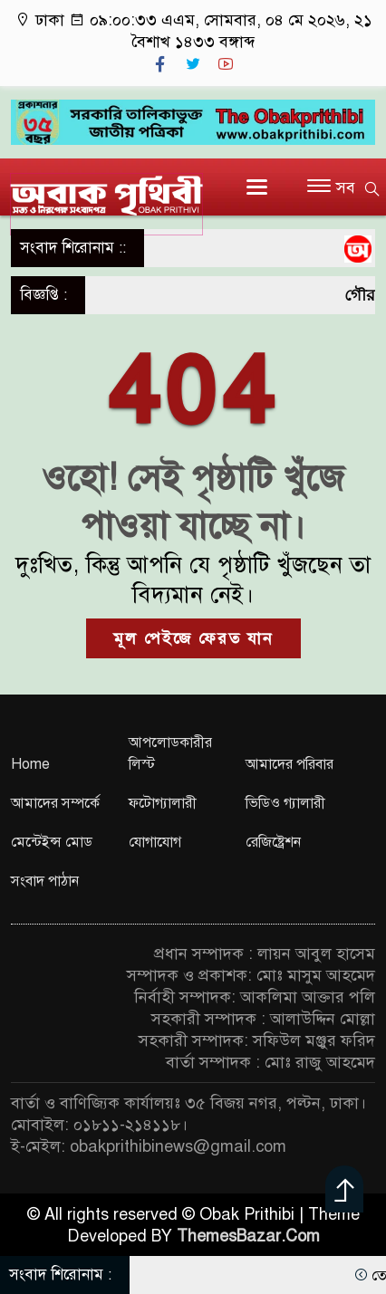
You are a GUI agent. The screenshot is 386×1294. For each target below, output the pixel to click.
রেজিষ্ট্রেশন (273, 842)
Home (30, 764)
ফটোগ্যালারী (163, 803)
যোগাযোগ (155, 842)
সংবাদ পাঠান (45, 881)
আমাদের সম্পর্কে (55, 803)
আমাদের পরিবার (289, 764)
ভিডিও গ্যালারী (285, 803)
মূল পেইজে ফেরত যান (193, 638)
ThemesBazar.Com (248, 1236)
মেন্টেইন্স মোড (51, 842)
